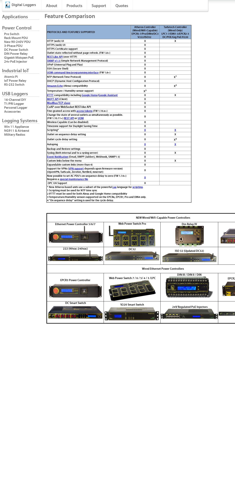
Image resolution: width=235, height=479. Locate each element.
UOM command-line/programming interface (73, 72)
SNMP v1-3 (54, 60)
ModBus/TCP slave (58, 103)
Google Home (90, 95)
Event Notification (57, 156)
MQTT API (52, 99)
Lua (114, 187)
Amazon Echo (55, 86)
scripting (137, 187)
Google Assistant (108, 95)
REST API (69, 118)
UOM (81, 118)
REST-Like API (55, 57)
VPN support (76, 168)
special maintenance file (74, 179)
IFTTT (50, 95)
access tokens (84, 111)
